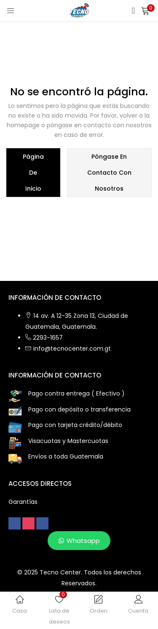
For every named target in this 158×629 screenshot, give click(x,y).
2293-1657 (47, 337)
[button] (145, 10)
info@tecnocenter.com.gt (72, 348)
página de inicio (33, 172)
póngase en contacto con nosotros (109, 172)
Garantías (22, 502)
